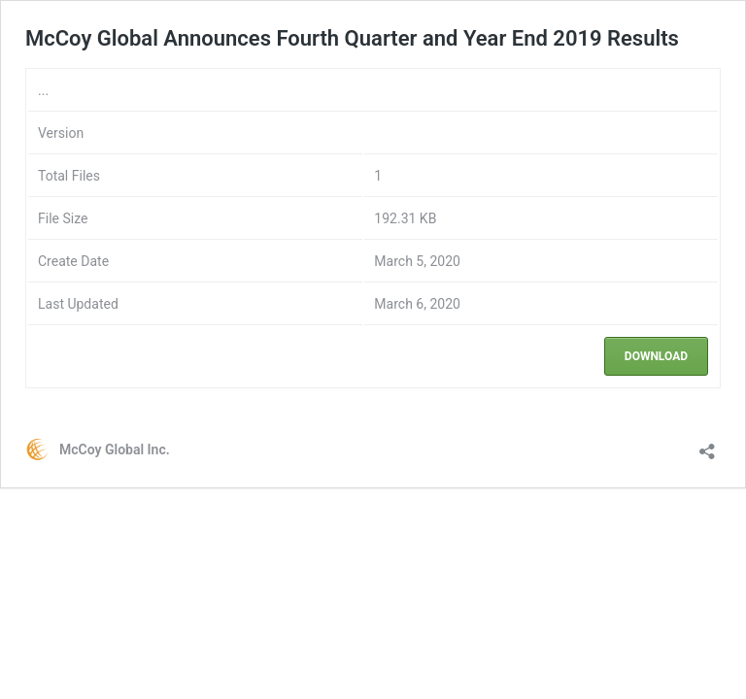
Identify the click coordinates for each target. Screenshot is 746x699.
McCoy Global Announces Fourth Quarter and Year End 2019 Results (352, 38)
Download (656, 356)
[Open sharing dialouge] (707, 445)
